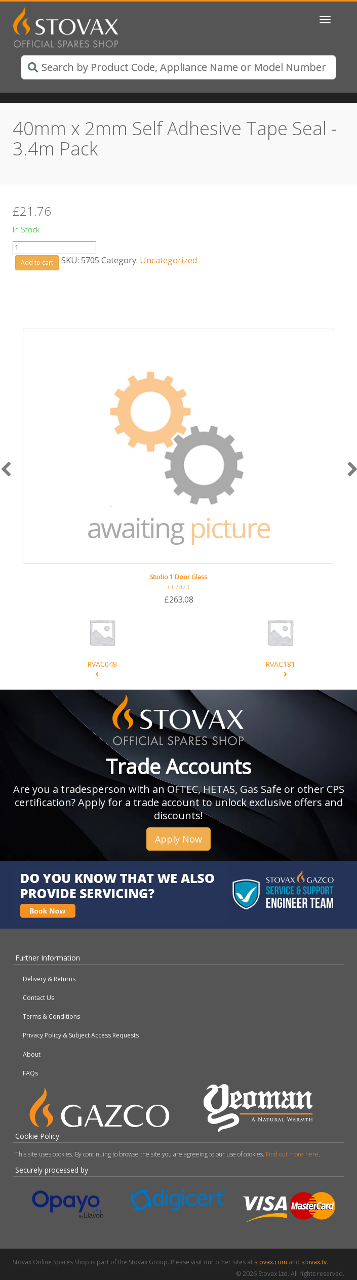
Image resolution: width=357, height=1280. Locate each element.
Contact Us (38, 997)
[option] (178, 467)
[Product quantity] (54, 247)
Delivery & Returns (49, 979)
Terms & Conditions (51, 1016)
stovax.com (270, 1262)
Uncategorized (168, 260)
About (32, 1054)
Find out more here (292, 1154)
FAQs (30, 1073)
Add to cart (37, 262)
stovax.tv (314, 1262)
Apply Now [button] (178, 839)
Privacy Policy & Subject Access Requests (81, 1035)
